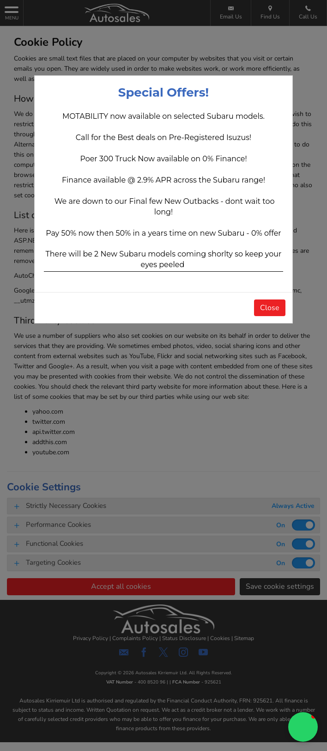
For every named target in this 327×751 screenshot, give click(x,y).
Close (269, 308)
